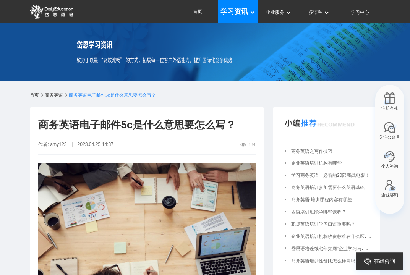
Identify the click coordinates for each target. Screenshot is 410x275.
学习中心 (360, 12)
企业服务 (279, 12)
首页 (197, 11)
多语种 (319, 12)
